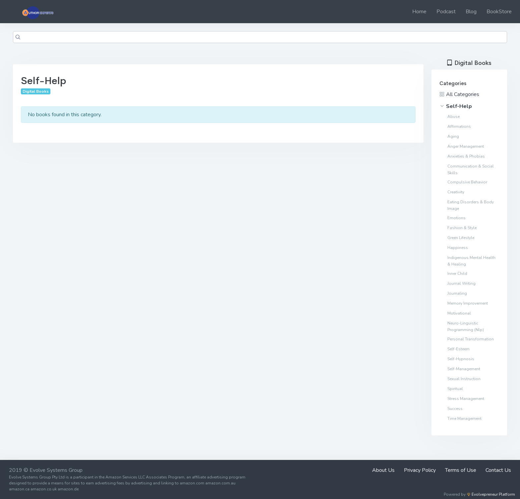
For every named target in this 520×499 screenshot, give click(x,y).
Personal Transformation (470, 339)
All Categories (459, 94)
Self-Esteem (458, 349)
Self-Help (455, 106)
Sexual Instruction (464, 378)
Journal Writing (461, 283)
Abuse (453, 116)
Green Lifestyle (460, 237)
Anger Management (465, 146)
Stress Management (465, 398)
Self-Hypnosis (460, 359)
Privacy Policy (420, 470)
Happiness (457, 247)
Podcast (446, 11)
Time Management (464, 418)
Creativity (455, 192)
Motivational (459, 313)
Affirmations (459, 126)
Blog (471, 11)
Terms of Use (460, 470)
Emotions (456, 218)
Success (455, 408)
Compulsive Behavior (467, 182)
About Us (383, 470)
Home (419, 11)
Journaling (457, 293)
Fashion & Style (462, 227)
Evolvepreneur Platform (491, 494)
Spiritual (455, 388)
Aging (453, 136)
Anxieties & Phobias (466, 156)
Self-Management (463, 369)
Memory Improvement (467, 303)
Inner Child (457, 273)
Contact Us (498, 470)
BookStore (499, 11)
